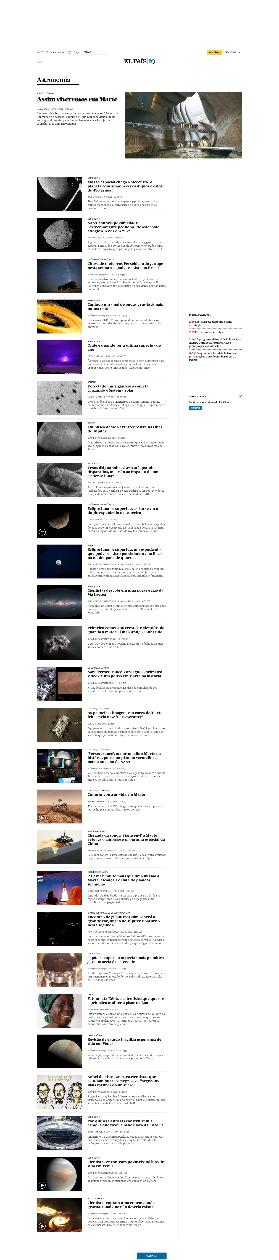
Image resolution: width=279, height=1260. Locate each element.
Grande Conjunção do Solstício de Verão (109, 913)
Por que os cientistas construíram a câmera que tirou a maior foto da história (126, 1123)
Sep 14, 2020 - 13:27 (116, 1173)
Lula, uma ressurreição (210, 332)
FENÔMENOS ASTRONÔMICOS (101, 505)
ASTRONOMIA (94, 301)
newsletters (197, 396)
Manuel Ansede (95, 397)
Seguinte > (151, 1256)
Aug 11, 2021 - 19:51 (112, 238)
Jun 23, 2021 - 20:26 (115, 397)
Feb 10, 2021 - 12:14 (126, 850)
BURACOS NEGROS (96, 1199)
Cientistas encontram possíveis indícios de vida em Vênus (126, 1164)
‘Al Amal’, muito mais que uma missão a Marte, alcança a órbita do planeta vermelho (123, 880)
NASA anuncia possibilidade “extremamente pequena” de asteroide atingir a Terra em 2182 (123, 227)
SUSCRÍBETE (215, 52)
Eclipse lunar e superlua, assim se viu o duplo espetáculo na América (123, 511)
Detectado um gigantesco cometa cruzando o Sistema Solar (118, 388)
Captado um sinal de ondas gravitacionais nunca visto (125, 307)
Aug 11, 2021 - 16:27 (115, 274)
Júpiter (91, 423)
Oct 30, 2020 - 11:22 (116, 1050)
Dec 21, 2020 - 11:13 (131, 932)
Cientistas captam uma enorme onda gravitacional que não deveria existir (121, 1205)
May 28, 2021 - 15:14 (112, 483)
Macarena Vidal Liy (97, 850)
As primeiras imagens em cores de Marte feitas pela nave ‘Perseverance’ (125, 715)
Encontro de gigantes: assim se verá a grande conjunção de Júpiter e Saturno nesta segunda (124, 921)
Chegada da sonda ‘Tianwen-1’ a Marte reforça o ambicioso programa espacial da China (126, 840)
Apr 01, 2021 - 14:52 (139, 601)
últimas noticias (200, 315)
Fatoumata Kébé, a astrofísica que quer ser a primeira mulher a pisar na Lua (127, 1001)
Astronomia (53, 80)
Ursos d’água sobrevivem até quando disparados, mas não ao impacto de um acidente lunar (123, 472)
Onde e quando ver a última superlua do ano (124, 348)
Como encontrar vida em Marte (116, 795)
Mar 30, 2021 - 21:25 (116, 639)
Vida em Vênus (95, 1036)
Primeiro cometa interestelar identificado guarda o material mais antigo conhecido (126, 630)
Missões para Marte (98, 831)
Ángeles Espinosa (96, 891)
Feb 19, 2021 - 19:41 (106, 724)
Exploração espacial (98, 668)
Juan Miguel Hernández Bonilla (103, 564)
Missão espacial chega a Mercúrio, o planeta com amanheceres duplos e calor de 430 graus (125, 186)
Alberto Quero (95, 274)
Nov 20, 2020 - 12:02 (115, 1009)
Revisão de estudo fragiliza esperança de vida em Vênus (124, 1042)
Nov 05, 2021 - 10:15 (62, 109)
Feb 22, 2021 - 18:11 (115, 683)
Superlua (92, 546)
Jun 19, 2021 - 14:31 (116, 438)
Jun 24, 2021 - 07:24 (115, 356)
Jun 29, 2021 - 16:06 (116, 315)
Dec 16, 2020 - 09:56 (116, 969)
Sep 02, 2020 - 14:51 (116, 1214)
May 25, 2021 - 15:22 (139, 564)
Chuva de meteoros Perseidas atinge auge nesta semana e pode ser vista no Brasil (125, 266)
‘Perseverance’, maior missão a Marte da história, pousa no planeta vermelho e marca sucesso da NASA (124, 758)
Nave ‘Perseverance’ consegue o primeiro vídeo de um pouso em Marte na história (125, 674)
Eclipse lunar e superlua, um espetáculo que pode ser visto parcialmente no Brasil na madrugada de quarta (126, 554)
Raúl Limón (93, 197)
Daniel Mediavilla (96, 1132)
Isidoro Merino (95, 356)
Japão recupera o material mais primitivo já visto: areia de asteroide (126, 960)
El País (91, 520)
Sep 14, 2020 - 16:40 (117, 1132)
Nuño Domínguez (96, 315)
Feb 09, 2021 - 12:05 (123, 891)
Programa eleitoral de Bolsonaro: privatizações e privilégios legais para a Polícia (213, 357)
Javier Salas (94, 238)
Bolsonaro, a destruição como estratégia (210, 323)
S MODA (91, 995)
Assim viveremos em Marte (77, 99)
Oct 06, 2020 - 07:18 (116, 1092)
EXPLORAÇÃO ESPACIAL (98, 750)
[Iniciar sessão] (232, 52)
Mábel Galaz (43, 109)
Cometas (92, 382)
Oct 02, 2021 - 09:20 (111, 197)
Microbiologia (95, 464)
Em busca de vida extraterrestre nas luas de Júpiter (125, 429)
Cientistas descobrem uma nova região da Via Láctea (126, 593)
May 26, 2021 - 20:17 (106, 520)
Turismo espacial (46, 93)
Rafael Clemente (96, 802)
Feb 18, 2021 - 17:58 (115, 768)
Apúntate (196, 408)
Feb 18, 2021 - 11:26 (116, 802)
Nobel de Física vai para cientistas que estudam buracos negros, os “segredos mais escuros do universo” (123, 1081)
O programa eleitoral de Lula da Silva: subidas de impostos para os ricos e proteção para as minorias (215, 343)
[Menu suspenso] (40, 61)
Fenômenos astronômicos (101, 260)
